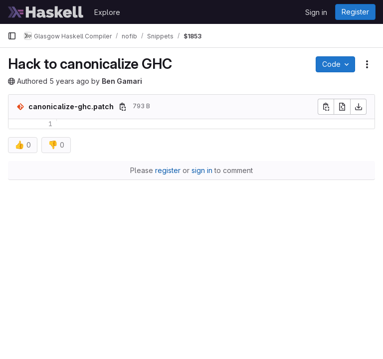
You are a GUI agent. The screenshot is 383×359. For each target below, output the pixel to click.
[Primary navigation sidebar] (12, 36)
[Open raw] (342, 107)
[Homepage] (45, 12)
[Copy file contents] (326, 107)
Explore (107, 12)
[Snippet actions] (367, 64)
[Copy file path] (123, 107)
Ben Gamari (122, 81)
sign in (202, 170)
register (168, 170)
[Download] (359, 107)
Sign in (316, 12)
